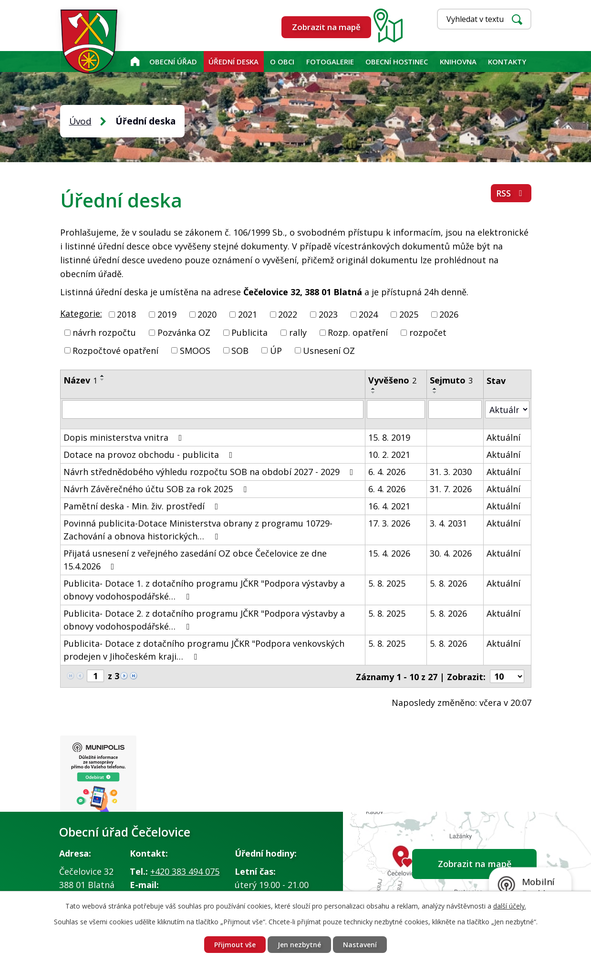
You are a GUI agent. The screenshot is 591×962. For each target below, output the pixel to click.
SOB (240, 350)
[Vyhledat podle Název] (213, 409)
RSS (511, 193)
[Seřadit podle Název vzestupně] (102, 376)
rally (298, 332)
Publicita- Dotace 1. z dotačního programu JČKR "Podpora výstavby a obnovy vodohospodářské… (204, 589)
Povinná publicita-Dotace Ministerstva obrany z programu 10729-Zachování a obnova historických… (197, 529)
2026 (448, 314)
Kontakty (507, 61)
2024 (368, 314)
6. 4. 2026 (386, 471)
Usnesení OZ (329, 350)
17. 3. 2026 (389, 522)
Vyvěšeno (392, 380)
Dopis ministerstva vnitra (124, 437)
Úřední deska (233, 61)
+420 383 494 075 (184, 871)
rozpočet (427, 332)
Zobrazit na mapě (326, 26)
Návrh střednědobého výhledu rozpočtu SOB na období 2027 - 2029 (210, 471)
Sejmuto (451, 380)
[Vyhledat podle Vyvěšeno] (396, 409)
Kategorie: (81, 313)
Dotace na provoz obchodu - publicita (150, 454)
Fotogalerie (330, 61)
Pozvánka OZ (183, 332)
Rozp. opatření (358, 332)
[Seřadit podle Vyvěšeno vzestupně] (373, 389)
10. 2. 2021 (389, 454)
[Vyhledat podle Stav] (507, 409)
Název (80, 380)
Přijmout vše (235, 944)
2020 (207, 314)
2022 (287, 314)
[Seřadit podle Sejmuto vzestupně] (435, 389)
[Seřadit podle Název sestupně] (102, 380)
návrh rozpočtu (104, 332)
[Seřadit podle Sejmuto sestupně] (435, 392)
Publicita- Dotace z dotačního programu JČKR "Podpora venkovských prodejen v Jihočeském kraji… (203, 649)
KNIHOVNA (458, 61)
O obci (282, 61)
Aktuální (503, 437)
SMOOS (195, 350)
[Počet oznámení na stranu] (507, 676)
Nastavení (360, 944)
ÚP (276, 350)
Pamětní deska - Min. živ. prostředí (142, 505)
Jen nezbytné (299, 944)
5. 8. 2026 (448, 583)
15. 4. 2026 (389, 553)
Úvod (135, 61)
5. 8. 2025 (386, 583)
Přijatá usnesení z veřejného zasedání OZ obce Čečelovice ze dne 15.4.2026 (195, 559)
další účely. (509, 905)
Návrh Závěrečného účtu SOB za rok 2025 (156, 488)
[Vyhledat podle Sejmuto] (455, 409)
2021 (247, 314)
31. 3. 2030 (451, 471)
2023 (328, 314)
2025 (408, 314)
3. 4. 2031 (448, 522)
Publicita (249, 332)
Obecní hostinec (396, 61)
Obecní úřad (173, 61)
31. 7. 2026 (451, 488)
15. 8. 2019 (389, 437)
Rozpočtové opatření (115, 350)
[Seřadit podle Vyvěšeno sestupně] (373, 392)
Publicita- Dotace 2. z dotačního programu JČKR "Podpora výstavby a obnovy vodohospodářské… (204, 619)
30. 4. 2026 (451, 553)
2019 (166, 314)
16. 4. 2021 (389, 505)
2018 (126, 314)
